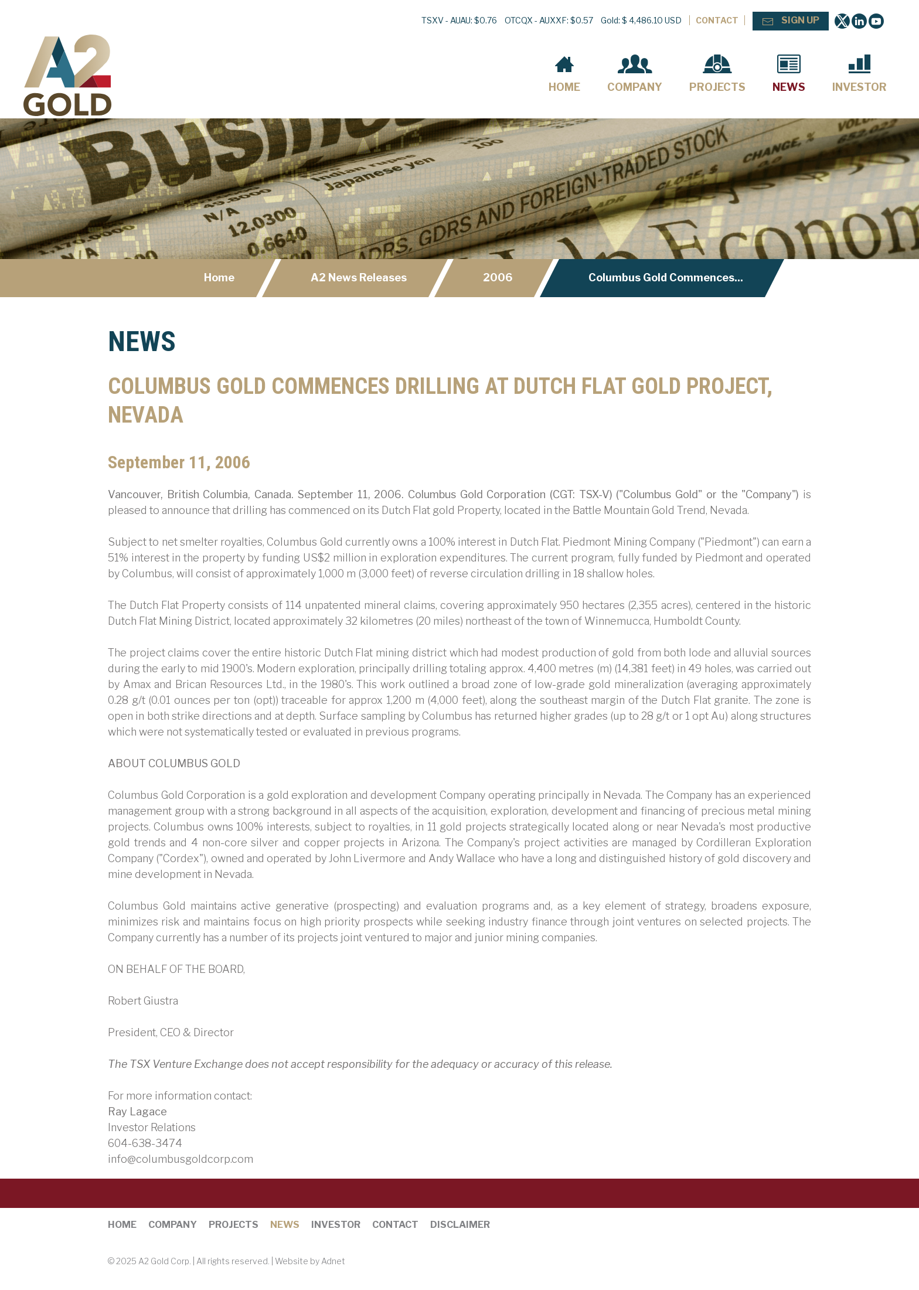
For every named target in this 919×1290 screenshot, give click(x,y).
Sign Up (790, 21)
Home (564, 74)
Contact (717, 20)
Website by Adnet (310, 1261)
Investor (859, 74)
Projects (717, 74)
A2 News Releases (359, 277)
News (788, 74)
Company (634, 74)
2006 (497, 277)
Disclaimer (460, 1224)
